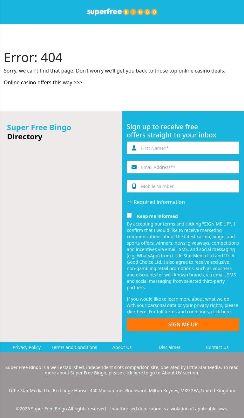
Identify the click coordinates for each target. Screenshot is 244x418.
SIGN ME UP (183, 324)
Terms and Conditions (74, 347)
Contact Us (217, 347)
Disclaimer (169, 347)
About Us (122, 347)
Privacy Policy (27, 347)
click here (136, 312)
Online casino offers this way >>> (43, 82)
